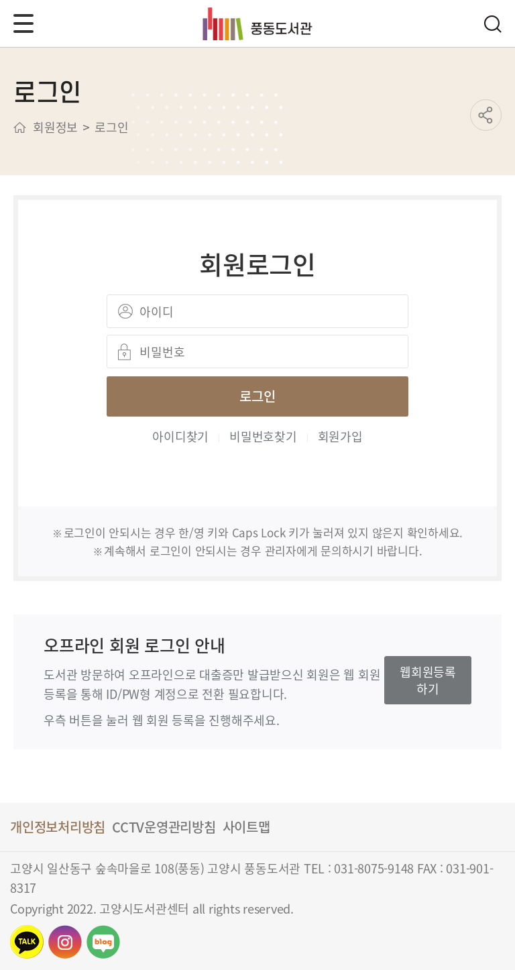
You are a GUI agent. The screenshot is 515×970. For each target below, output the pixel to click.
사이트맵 (246, 827)
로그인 (257, 396)
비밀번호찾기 (263, 436)
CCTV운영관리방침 (164, 827)
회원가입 (340, 436)
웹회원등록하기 (428, 680)
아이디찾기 (180, 436)
